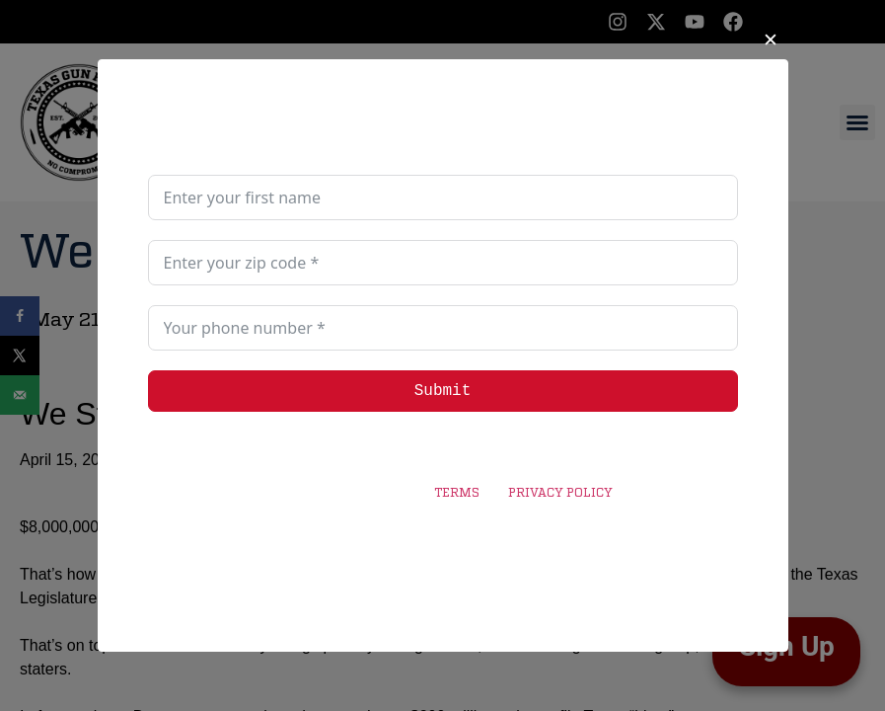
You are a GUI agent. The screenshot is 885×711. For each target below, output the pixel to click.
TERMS (456, 494)
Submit (443, 391)
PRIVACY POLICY (560, 494)
